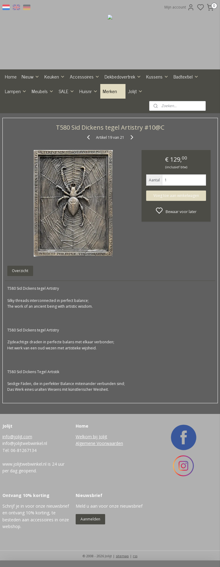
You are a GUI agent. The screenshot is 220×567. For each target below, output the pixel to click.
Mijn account (179, 7)
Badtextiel (186, 76)
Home (11, 76)
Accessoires (85, 76)
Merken (113, 91)
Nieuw (31, 76)
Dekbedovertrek (123, 76)
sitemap (122, 556)
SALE (66, 91)
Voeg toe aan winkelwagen (176, 195)
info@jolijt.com (17, 436)
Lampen (16, 91)
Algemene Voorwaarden (99, 443)
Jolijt (135, 91)
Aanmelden (90, 519)
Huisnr (88, 91)
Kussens (157, 76)
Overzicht (20, 270)
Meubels (43, 91)
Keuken (54, 76)
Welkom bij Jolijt (91, 436)
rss (135, 556)
